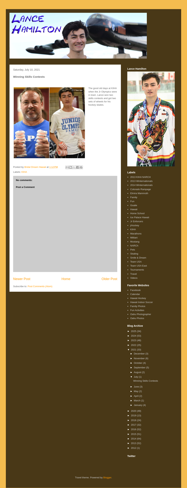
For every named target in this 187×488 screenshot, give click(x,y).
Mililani (134, 237)
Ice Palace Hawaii (139, 217)
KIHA (24, 172)
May (136, 391)
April (136, 396)
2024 (134, 335)
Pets (132, 249)
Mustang (134, 241)
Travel (133, 274)
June (137, 386)
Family (133, 197)
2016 (134, 429)
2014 (134, 438)
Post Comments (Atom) (40, 286)
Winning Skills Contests (145, 380)
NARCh (134, 245)
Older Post (109, 279)
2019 (134, 415)
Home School (137, 213)
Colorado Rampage (140, 189)
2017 (134, 424)
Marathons (135, 233)
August (138, 372)
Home (66, 279)
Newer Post (21, 279)
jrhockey (134, 225)
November (140, 358)
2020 (134, 411)
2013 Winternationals (141, 181)
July (136, 376)
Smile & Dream (138, 257)
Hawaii (133, 209)
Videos (134, 278)
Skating (134, 253)
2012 (134, 448)
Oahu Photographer (140, 314)
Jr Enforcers (136, 221)
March (137, 400)
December (140, 353)
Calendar (135, 294)
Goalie (133, 205)
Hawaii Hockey (138, 298)
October (138, 363)
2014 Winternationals (141, 185)
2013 (134, 443)
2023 (134, 340)
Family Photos (137, 306)
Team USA (136, 261)
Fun (132, 201)
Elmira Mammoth (139, 193)
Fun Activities (137, 310)
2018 (134, 420)
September (140, 367)
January (138, 405)
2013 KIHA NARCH (140, 177)
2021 (134, 349)
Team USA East (138, 265)
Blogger (107, 477)
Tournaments (137, 269)
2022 (134, 345)
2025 (134, 331)
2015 (134, 434)
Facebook (135, 290)
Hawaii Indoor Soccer (141, 302)
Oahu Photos (137, 318)
